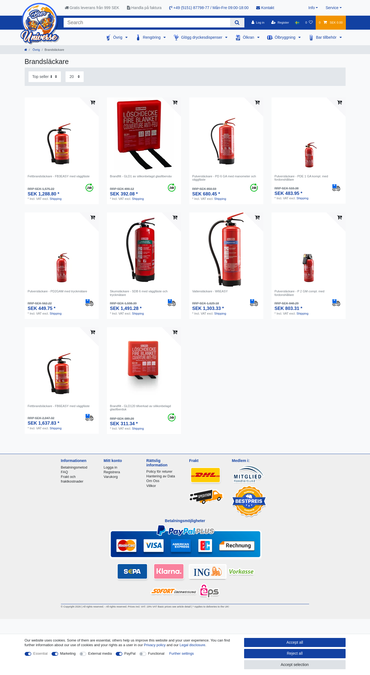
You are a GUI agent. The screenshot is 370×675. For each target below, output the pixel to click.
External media (100, 653)
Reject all (295, 653)
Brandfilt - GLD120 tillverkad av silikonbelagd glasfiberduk (140, 407)
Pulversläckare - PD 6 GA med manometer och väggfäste (224, 178)
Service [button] (332, 7)
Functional (156, 653)
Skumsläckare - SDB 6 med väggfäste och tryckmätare (139, 293)
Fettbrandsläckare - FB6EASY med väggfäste (59, 406)
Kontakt (265, 7)
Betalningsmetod (74, 467)
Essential (40, 653)
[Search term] (147, 22)
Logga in (110, 467)
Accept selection (295, 664)
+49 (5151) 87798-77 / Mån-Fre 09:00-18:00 (208, 7)
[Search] (237, 22)
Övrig (118, 37)
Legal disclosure (192, 645)
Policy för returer (159, 471)
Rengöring (152, 37)
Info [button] (311, 7)
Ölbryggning (285, 37)
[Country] (297, 22)
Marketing (68, 653)
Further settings (181, 653)
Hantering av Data (160, 476)
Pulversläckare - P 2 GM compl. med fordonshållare (299, 293)
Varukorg (111, 477)
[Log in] (257, 22)
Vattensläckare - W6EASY (210, 291)
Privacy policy (155, 645)
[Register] (280, 22)
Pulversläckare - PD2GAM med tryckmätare (57, 291)
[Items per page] (75, 76)
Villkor (151, 486)
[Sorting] (45, 76)
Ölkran (249, 37)
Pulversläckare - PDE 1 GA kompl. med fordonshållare (301, 178)
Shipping (56, 198)
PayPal (129, 653)
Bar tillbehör (327, 37)
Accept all (294, 642)
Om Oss (152, 481)
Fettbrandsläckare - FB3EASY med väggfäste (59, 176)
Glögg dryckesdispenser (202, 37)
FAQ (64, 472)
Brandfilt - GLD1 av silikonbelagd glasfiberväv (141, 176)
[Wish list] (309, 22)
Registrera (112, 472)
